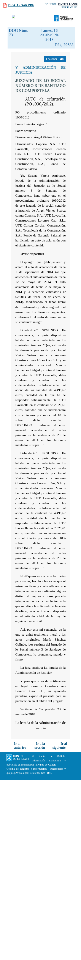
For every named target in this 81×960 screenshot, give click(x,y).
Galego (50, 4)
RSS (49, 772)
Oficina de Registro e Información (26, 768)
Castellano (67, 4)
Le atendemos (37, 772)
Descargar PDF (21, 5)
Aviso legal (21, 772)
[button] (55, 59)
